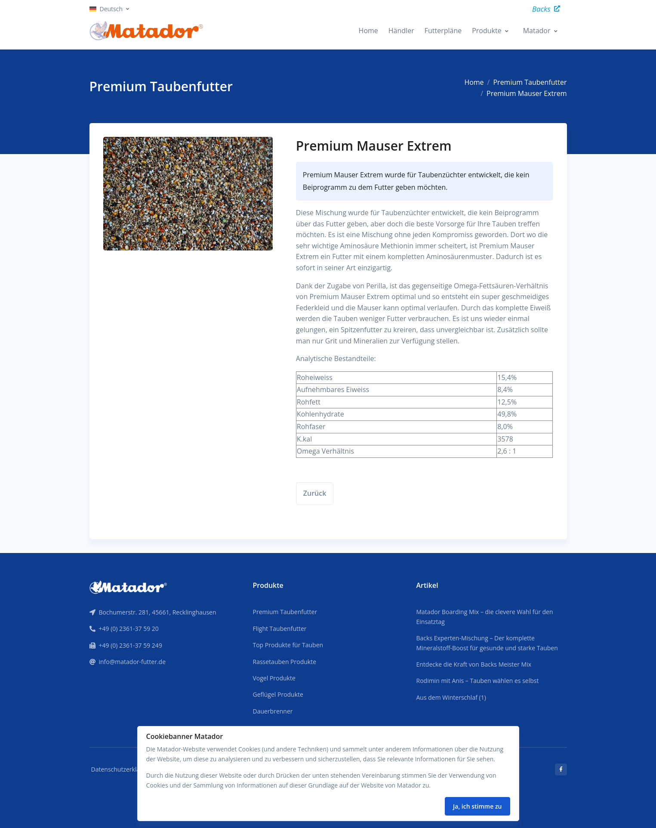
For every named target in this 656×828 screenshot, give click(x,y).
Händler (401, 30)
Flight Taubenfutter (279, 628)
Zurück (314, 493)
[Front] (128, 586)
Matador (537, 30)
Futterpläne (443, 30)
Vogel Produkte (274, 678)
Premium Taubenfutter (530, 82)
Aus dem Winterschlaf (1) (451, 697)
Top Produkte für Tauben (288, 645)
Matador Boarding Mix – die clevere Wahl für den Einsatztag (484, 616)
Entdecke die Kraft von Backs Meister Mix (474, 664)
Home (368, 30)
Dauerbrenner (273, 711)
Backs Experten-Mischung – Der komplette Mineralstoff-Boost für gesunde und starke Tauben (487, 643)
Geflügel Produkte (278, 694)
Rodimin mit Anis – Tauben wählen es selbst (477, 681)
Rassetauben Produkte (284, 662)
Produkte (486, 30)
